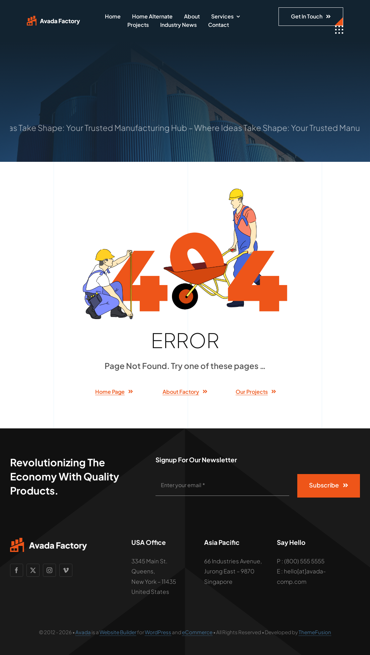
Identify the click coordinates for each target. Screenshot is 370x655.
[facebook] (16, 570)
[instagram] (49, 570)
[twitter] (33, 570)
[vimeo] (65, 570)
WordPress (158, 632)
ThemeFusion (315, 632)
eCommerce (197, 632)
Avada (83, 632)
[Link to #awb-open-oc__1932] (339, 30)
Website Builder (118, 632)
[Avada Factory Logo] (53, 18)
